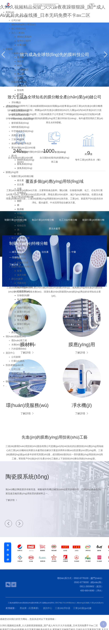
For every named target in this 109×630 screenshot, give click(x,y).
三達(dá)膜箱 (17, 141)
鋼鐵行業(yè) (23, 318)
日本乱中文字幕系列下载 (88, 624)
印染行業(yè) (23, 305)
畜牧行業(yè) (23, 326)
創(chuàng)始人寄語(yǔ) (23, 26)
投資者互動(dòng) (20, 375)
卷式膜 (20, 76)
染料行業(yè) (23, 248)
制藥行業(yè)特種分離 (22, 178)
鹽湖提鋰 (21, 244)
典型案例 (15, 334)
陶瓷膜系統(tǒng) (20, 112)
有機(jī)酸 (22, 215)
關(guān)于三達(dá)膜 (17, 18)
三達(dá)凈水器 (62, 602)
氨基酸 (20, 211)
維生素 (20, 182)
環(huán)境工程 (19, 342)
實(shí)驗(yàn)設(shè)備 (23, 149)
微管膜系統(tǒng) (20, 125)
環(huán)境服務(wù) (16, 338)
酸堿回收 (21, 260)
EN (95, 5)
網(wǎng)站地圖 (83, 597)
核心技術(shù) (18, 30)
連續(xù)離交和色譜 (21, 145)
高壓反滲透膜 (18, 137)
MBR (19, 67)
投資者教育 (17, 379)
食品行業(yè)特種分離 (22, 199)
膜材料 (9, 51)
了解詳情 (27, 407)
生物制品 (21, 195)
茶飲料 (20, 223)
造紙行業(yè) (23, 309)
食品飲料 (21, 301)
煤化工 (20, 330)
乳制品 (20, 219)
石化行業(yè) (23, 293)
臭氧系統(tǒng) (24, 170)
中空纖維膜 (22, 71)
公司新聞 (15, 359)
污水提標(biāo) (18, 350)
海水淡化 (21, 322)
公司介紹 (15, 22)
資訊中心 (10, 355)
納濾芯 (20, 80)
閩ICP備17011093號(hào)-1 (65, 597)
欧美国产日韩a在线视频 (12, 624)
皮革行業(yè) (23, 314)
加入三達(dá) (17, 34)
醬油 (19, 236)
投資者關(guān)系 (15, 367)
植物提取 (21, 227)
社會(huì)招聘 (24, 43)
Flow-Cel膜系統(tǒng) (22, 121)
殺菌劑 (20, 96)
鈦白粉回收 (22, 264)
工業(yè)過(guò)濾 (82, 602)
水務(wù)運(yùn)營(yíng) (23, 347)
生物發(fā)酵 (23, 297)
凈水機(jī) (16, 104)
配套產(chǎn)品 (19, 84)
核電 (19, 273)
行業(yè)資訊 (17, 363)
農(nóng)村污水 (25, 289)
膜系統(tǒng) (12, 108)
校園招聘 (21, 47)
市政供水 (21, 285)
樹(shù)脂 (22, 100)
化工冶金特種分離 (20, 240)
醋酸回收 (21, 256)
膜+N (14, 158)
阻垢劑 (20, 92)
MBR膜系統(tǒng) (20, 129)
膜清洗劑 (21, 88)
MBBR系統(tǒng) (25, 162)
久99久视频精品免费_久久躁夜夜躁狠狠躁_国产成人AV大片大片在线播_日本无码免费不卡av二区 (49, 619)
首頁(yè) (10, 14)
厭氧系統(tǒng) (24, 166)
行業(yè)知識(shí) (96, 597)
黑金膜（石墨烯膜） (30, 602)
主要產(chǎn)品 (19, 55)
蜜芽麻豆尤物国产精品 (64, 624)
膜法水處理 (17, 281)
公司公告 (15, 371)
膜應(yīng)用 (12, 174)
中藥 (19, 190)
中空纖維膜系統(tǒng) (22, 133)
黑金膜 (20, 59)
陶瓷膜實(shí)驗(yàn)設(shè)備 (32, 154)
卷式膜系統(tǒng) (20, 117)
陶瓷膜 (20, 63)
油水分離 (21, 277)
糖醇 (19, 203)
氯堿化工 (21, 252)
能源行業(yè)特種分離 (22, 268)
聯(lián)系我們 (24, 39)
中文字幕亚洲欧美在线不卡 (38, 624)
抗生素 (20, 186)
